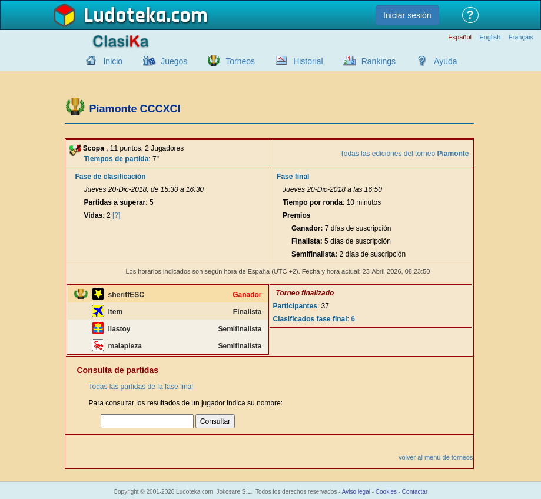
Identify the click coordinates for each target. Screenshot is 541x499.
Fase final (293, 176)
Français (521, 37)
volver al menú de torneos (436, 457)
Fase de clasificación (110, 176)
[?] (116, 215)
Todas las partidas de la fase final (141, 386)
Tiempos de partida (116, 159)
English (489, 37)
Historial (308, 61)
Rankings (378, 61)
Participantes (295, 306)
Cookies (386, 491)
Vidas (93, 215)
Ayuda (445, 61)
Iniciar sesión (407, 15)
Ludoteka (125, 15)
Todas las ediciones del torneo (404, 153)
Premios (296, 215)
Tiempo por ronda (313, 202)
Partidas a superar (115, 202)
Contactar (414, 491)
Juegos (174, 61)
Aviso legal (356, 491)
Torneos (240, 61)
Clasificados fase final (310, 319)
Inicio (112, 61)
